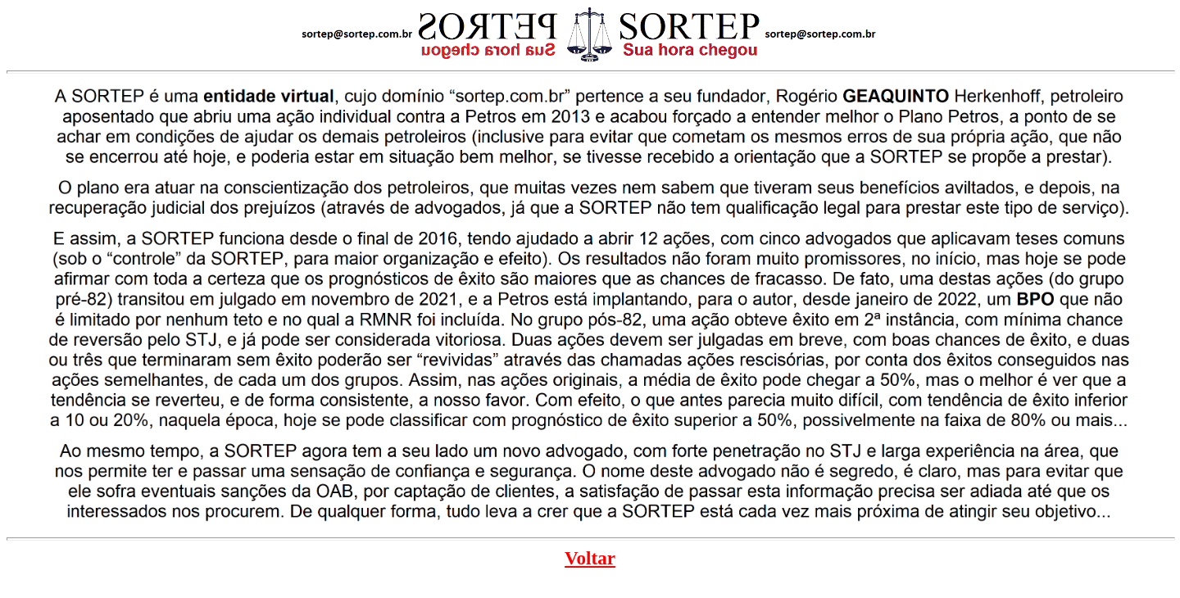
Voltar (590, 558)
